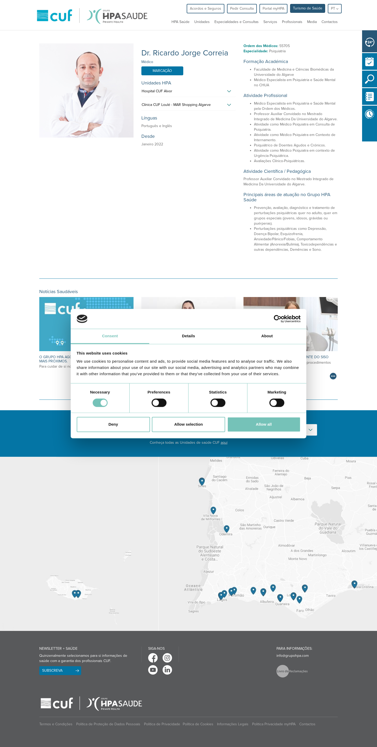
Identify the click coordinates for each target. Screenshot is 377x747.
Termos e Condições (56, 724)
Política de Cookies (198, 724)
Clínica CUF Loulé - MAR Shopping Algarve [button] (176, 104)
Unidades (202, 22)
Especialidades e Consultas (236, 22)
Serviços (270, 22)
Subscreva (52, 670)
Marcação (162, 71)
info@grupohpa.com (292, 655)
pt (335, 8)
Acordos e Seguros (205, 8)
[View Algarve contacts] (267, 544)
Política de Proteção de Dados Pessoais (108, 724)
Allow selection (188, 424)
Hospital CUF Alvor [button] (157, 91)
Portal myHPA (273, 8)
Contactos (329, 22)
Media (312, 22)
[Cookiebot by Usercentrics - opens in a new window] (278, 319)
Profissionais (292, 22)
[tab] (188, 92)
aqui (224, 442)
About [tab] (267, 336)
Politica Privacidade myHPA (274, 724)
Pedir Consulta (242, 8)
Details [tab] (188, 336)
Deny (113, 424)
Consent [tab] (110, 336)
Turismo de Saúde (307, 8)
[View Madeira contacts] (79, 544)
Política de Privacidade (162, 724)
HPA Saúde (180, 22)
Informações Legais (232, 724)
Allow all (264, 424)
